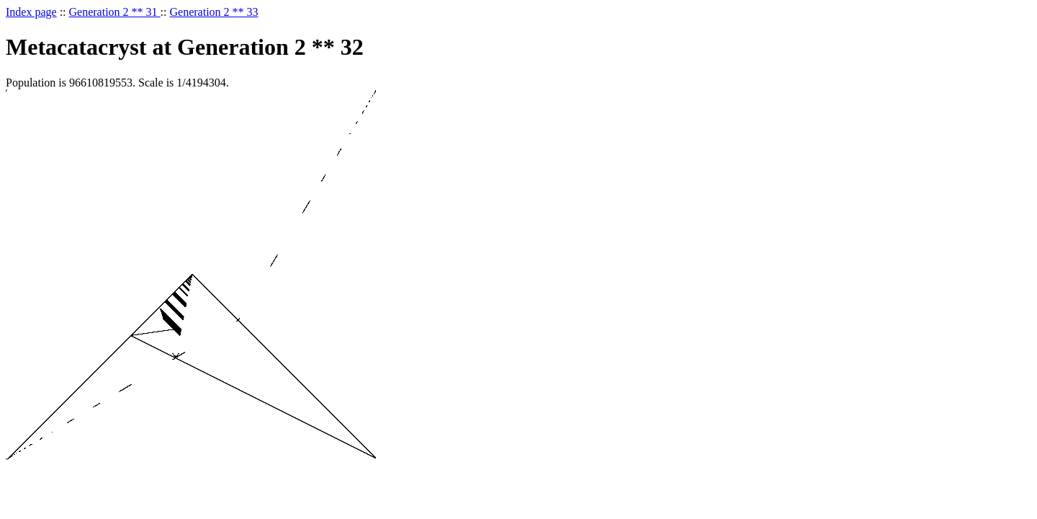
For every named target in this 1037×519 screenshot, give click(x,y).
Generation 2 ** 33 (214, 12)
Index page (31, 12)
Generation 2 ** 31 (115, 12)
